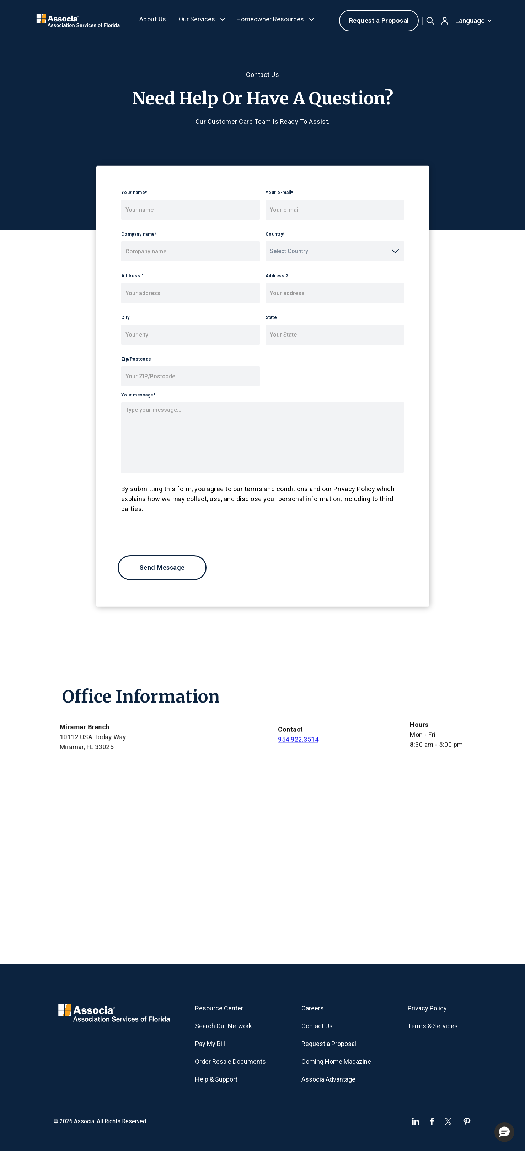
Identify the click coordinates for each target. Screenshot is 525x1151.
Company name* (139, 234)
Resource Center (219, 1008)
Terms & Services (433, 1026)
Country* (275, 234)
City (125, 317)
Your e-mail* (279, 192)
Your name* (134, 192)
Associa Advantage (328, 1079)
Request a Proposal (379, 20)
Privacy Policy (427, 1008)
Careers (312, 1008)
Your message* (138, 395)
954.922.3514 (298, 743)
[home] (78, 21)
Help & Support (216, 1079)
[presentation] (172, 531)
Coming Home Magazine (336, 1061)
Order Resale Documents (230, 1061)
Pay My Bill (210, 1043)
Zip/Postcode (136, 359)
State (271, 317)
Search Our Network (223, 1026)
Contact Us (317, 1026)
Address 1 (132, 275)
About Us (152, 19)
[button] (202, 20)
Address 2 (277, 275)
